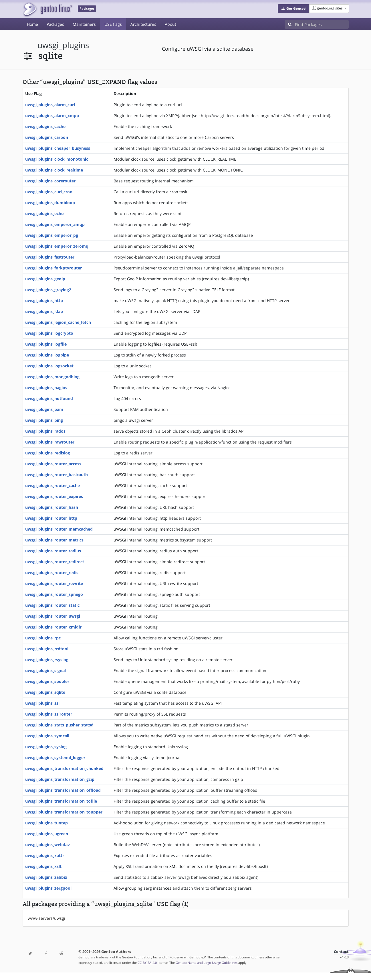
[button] (294, 8)
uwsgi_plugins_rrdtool (46, 648)
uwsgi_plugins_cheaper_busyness (57, 148)
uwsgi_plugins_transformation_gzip (59, 779)
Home (32, 24)
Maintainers (84, 24)
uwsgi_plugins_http (44, 300)
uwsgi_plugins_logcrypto (49, 333)
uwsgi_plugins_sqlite (45, 692)
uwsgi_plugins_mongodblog (52, 376)
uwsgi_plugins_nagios (46, 387)
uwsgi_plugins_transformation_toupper (63, 812)
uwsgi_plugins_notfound (49, 398)
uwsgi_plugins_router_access (53, 463)
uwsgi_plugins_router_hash (51, 507)
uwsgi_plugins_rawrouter (49, 442)
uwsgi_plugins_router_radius (53, 551)
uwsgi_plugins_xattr (44, 855)
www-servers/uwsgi (46, 918)
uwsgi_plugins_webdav (47, 844)
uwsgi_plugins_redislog (47, 453)
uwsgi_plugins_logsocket (49, 366)
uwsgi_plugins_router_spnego (54, 594)
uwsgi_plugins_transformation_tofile (61, 801)
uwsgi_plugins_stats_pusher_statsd (59, 725)
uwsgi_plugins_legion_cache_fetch (58, 322)
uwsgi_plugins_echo (44, 213)
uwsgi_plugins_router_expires (54, 496)
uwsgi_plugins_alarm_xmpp (52, 115)
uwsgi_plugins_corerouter (50, 181)
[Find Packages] (322, 24)
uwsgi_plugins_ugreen (46, 833)
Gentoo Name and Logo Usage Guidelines (206, 962)
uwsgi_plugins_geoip (45, 278)
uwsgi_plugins (63, 45)
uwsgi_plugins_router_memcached (59, 529)
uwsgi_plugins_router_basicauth (56, 474)
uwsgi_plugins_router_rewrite (54, 583)
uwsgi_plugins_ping (44, 420)
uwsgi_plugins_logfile (46, 344)
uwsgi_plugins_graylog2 (48, 289)
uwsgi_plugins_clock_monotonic (56, 159)
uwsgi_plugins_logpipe (47, 355)
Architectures (143, 24)
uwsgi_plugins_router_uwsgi (52, 616)
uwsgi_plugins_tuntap (46, 823)
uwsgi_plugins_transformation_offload (63, 790)
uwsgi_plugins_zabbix (46, 877)
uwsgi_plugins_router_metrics (54, 540)
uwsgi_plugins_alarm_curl (50, 104)
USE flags (113, 24)
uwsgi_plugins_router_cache (52, 485)
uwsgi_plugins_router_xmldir (53, 627)
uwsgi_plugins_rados (45, 431)
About (170, 24)
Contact (341, 951)
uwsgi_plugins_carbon (46, 137)
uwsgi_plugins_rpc (43, 638)
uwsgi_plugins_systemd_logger (55, 757)
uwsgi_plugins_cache (45, 126)
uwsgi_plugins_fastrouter (49, 257)
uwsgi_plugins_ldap (44, 311)
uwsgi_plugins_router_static (52, 605)
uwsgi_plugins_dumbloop (50, 202)
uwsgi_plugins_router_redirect (54, 561)
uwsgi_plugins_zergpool (48, 888)
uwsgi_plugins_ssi (42, 703)
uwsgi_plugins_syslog (46, 746)
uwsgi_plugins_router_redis (51, 572)
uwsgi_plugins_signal (45, 670)
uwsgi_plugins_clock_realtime (54, 170)
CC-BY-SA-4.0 (147, 962)
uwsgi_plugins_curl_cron (48, 191)
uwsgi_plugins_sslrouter (48, 714)
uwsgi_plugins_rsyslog (46, 659)
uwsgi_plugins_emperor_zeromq (56, 246)
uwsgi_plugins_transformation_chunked (64, 768)
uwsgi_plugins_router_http (51, 518)
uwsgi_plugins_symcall (47, 735)
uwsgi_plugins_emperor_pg (51, 235)
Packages (55, 24)
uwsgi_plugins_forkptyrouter (53, 268)
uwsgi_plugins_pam (44, 409)
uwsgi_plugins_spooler (47, 681)
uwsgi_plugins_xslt (43, 866)
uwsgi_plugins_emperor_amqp (55, 224)
